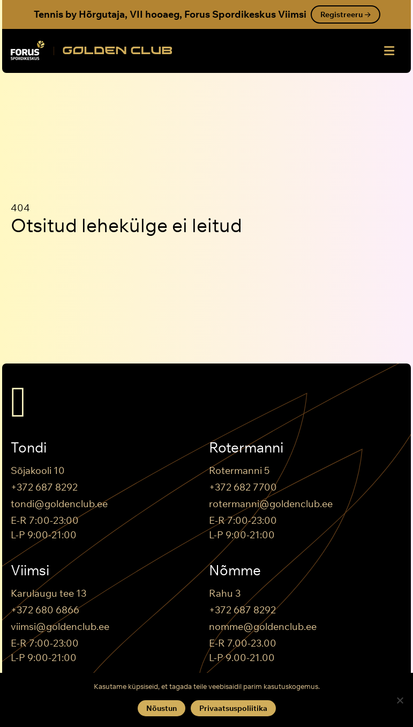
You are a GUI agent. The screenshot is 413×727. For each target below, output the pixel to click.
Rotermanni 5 (239, 470)
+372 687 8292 (44, 487)
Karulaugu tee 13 (48, 593)
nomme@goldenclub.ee (263, 626)
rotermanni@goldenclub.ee (271, 504)
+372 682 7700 (243, 487)
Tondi (29, 448)
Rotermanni (246, 448)
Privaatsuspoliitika (233, 708)
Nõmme (235, 570)
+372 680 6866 (45, 610)
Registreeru (345, 14)
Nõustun (161, 708)
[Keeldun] (399, 700)
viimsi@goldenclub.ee (60, 626)
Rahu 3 (225, 593)
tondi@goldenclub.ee (59, 504)
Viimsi (30, 570)
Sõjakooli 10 (38, 470)
